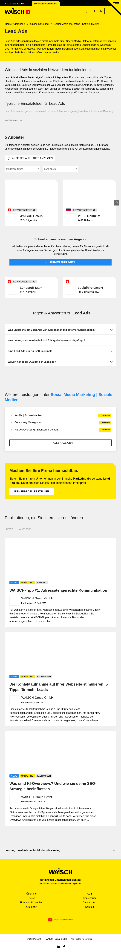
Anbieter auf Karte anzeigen (30, 158)
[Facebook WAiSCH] (64, 946)
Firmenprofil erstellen (31, 491)
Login (98, 11)
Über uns (31, 893)
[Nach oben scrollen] (114, 850)
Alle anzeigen (60, 443)
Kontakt (89, 907)
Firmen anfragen (60, 262)
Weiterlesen (14, 120)
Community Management (60, 422)
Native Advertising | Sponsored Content (60, 430)
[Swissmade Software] (60, 920)
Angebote (25, 529)
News (9, 529)
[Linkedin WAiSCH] (58, 946)
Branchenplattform (16, 4)
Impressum (89, 898)
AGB (89, 893)
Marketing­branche (45, 4)
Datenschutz (90, 902)
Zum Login (31, 907)
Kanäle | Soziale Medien (60, 415)
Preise (31, 898)
